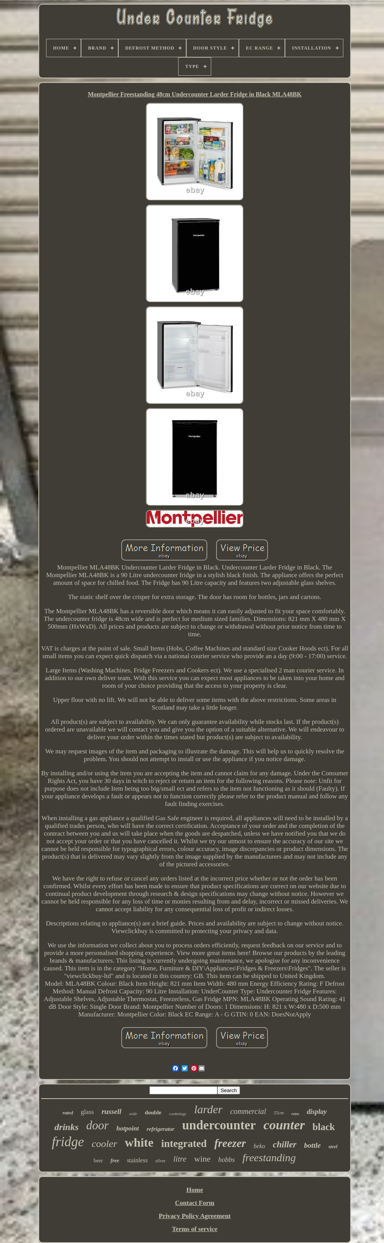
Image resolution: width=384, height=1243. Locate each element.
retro (295, 1114)
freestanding (269, 1158)
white (139, 1142)
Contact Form (194, 1203)
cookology (177, 1113)
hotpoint (127, 1128)
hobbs (226, 1160)
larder (208, 1109)
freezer (230, 1143)
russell (111, 1111)
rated (68, 1113)
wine (202, 1159)
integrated (184, 1143)
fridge (68, 1141)
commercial (248, 1111)
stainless (137, 1160)
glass (87, 1112)
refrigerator (161, 1129)
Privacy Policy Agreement (195, 1216)
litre (179, 1159)
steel (333, 1146)
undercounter (219, 1125)
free (115, 1161)
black (324, 1127)
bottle (312, 1145)
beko (259, 1146)
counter (284, 1125)
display (317, 1112)
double (153, 1112)
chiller (284, 1144)
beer (98, 1161)
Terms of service (194, 1229)
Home (194, 1189)
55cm (279, 1113)
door (97, 1125)
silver (161, 1161)
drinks (67, 1127)
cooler (104, 1143)
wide (133, 1113)
